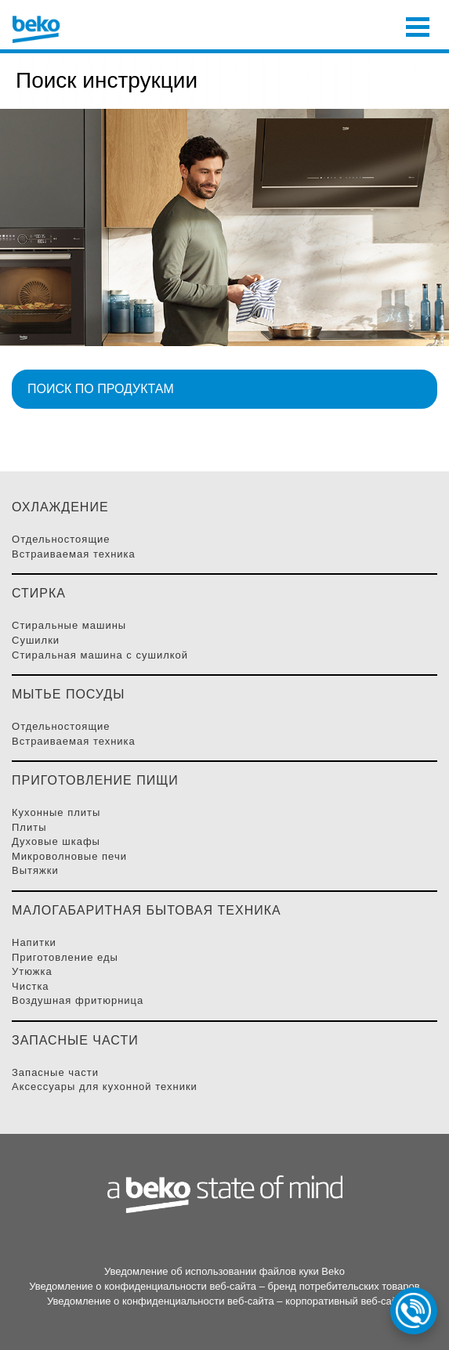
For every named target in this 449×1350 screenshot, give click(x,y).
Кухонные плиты (56, 812)
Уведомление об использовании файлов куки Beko (224, 1271)
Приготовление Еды (65, 957)
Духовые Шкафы (56, 841)
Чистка (30, 986)
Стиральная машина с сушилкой (100, 655)
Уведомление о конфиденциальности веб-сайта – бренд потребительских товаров (224, 1286)
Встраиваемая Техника (74, 554)
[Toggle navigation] (417, 25)
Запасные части (55, 1072)
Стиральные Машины (69, 625)
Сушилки (36, 640)
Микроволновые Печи (69, 856)
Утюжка (32, 971)
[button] (224, 390)
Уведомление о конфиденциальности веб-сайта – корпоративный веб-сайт (224, 1301)
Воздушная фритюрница (77, 1000)
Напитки (34, 942)
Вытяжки (35, 870)
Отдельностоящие (61, 539)
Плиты (29, 827)
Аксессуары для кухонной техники (104, 1086)
